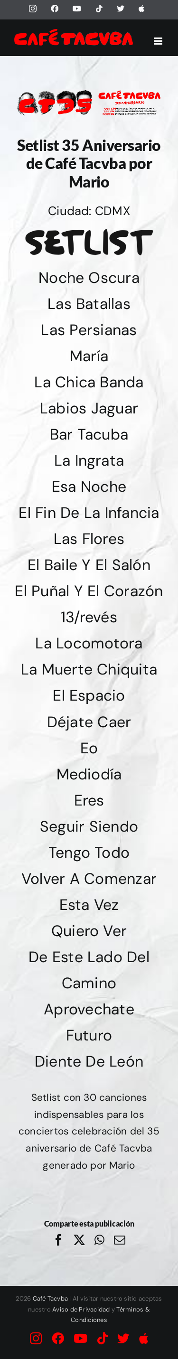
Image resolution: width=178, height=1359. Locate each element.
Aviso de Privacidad (81, 1309)
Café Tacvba (50, 1298)
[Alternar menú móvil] (159, 41)
